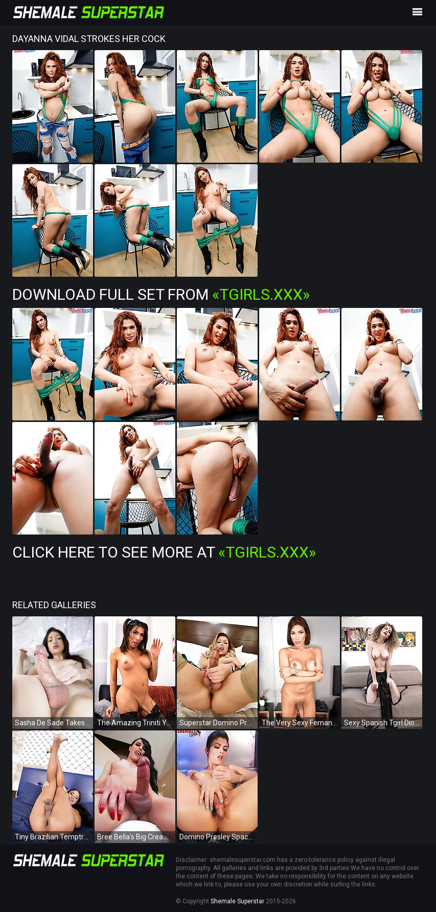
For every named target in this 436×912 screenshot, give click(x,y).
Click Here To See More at (164, 552)
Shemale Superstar (237, 901)
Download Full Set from (161, 294)
